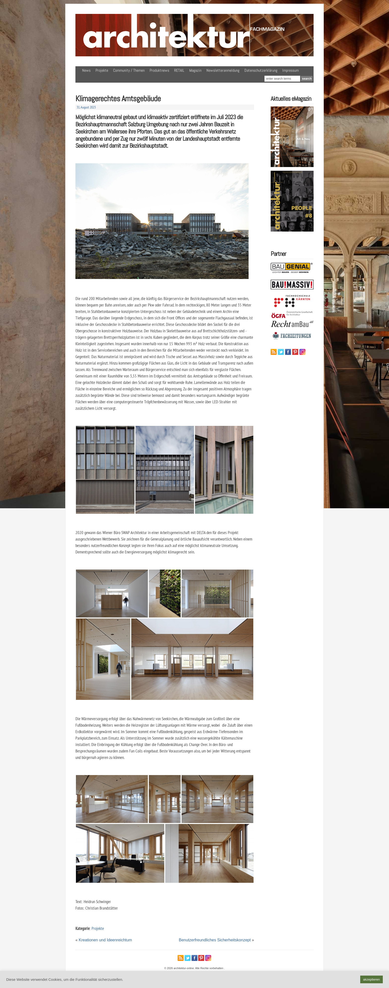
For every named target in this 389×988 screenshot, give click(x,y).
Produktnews (159, 70)
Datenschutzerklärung (260, 70)
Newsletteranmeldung (222, 70)
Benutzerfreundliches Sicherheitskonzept (215, 940)
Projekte (102, 70)
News (86, 70)
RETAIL (179, 70)
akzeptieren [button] (371, 979)
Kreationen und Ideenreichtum (105, 940)
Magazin (195, 70)
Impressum (290, 70)
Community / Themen (129, 70)
